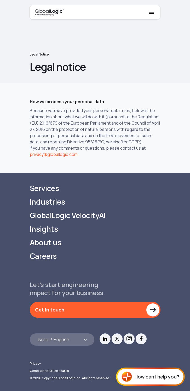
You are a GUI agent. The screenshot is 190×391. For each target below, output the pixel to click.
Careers (43, 256)
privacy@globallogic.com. (54, 154)
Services (44, 188)
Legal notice (39, 54)
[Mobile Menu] (151, 12)
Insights (44, 229)
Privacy (35, 363)
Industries (47, 202)
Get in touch (49, 310)
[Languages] (62, 339)
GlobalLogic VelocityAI (68, 215)
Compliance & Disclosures (49, 371)
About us (45, 242)
